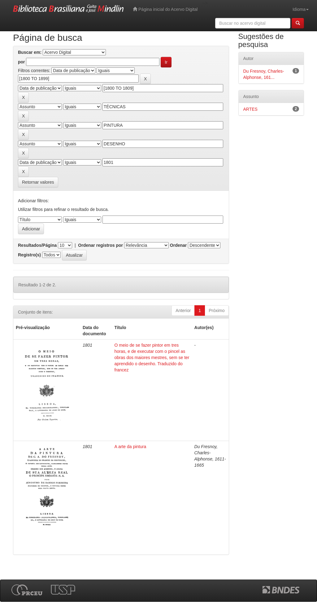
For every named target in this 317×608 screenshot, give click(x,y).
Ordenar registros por (100, 245)
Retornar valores (38, 182)
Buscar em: (29, 52)
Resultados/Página (37, 245)
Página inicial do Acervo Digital (165, 9)
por (21, 61)
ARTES (250, 109)
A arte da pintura (130, 446)
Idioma (301, 9)
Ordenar (178, 245)
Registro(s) (29, 254)
